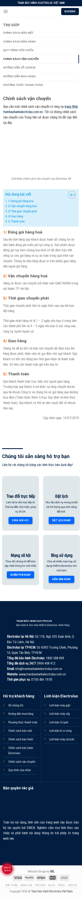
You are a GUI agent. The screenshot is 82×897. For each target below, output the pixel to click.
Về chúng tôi (15, 705)
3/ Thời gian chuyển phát (22, 211)
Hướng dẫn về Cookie (19, 67)
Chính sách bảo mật (18, 32)
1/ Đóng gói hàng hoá (21, 201)
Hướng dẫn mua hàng (19, 76)
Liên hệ (72, 885)
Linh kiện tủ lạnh (58, 722)
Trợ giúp (40, 885)
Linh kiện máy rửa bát (61, 739)
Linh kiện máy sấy (59, 714)
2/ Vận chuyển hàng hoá (22, 206)
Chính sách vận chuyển (21, 59)
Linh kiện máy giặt (59, 705)
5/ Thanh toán (16, 221)
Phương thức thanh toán (23, 84)
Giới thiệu (11, 885)
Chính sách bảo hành (19, 41)
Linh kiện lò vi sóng (60, 731)
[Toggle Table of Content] (70, 195)
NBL (52, 871)
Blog (51, 885)
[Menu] (5, 11)
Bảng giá (26, 885)
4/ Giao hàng (15, 216)
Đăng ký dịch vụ (7, 869)
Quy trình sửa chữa (18, 50)
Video (61, 885)
